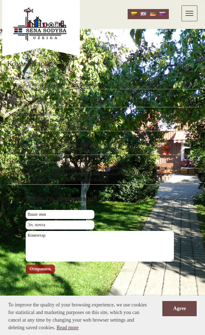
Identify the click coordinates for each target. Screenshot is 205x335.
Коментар (100, 246)
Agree (179, 308)
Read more (67, 327)
